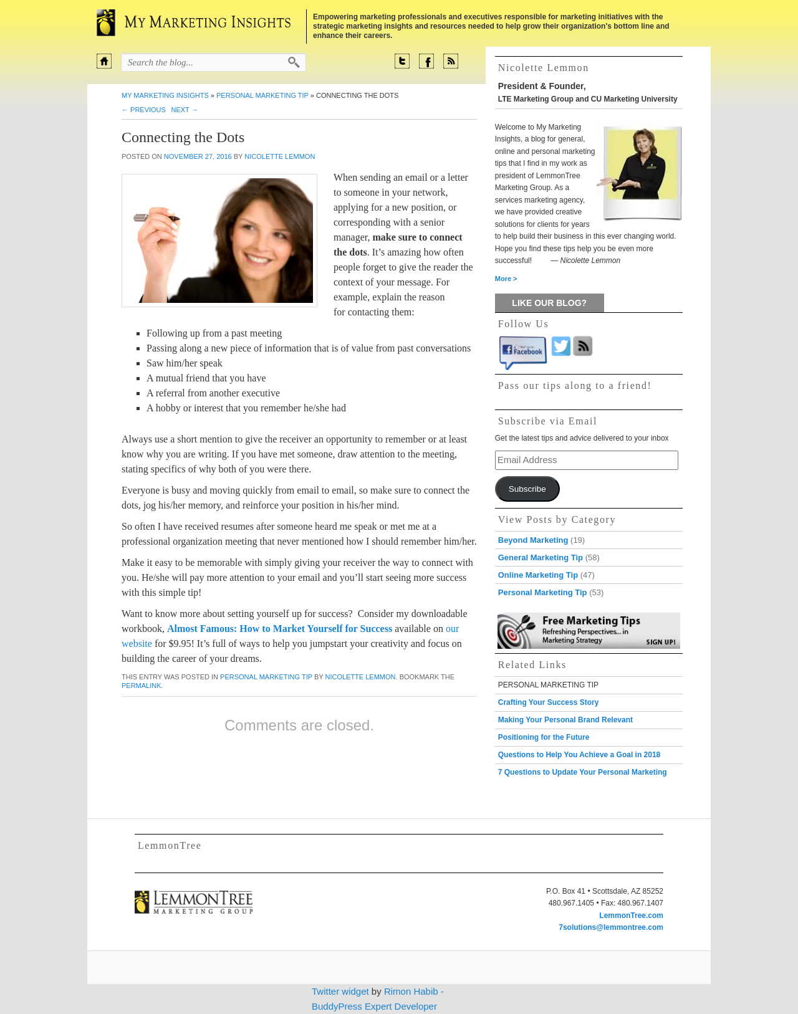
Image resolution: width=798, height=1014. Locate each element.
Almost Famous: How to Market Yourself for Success (279, 628)
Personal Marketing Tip (262, 95)
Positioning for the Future (544, 737)
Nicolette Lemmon (279, 156)
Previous (144, 109)
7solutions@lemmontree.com (611, 927)
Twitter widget (340, 991)
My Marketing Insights (165, 95)
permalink (141, 685)
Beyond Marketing (533, 540)
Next (184, 109)
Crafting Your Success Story (548, 702)
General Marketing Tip (540, 557)
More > (506, 278)
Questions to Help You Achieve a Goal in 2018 (579, 754)
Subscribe (527, 489)
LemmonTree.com (631, 915)
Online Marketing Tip (538, 575)
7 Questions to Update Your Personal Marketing (582, 772)
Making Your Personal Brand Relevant (565, 719)
